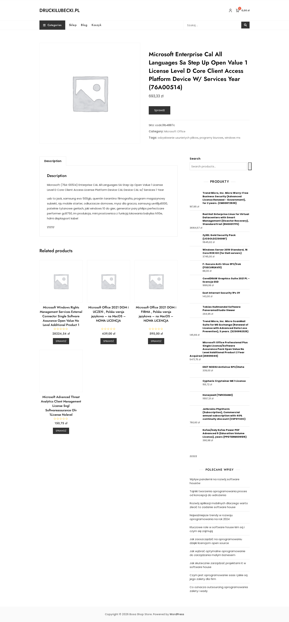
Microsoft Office (174, 131)
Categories (52, 25)
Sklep (73, 25)
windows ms (232, 138)
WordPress (177, 614)
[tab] (52, 161)
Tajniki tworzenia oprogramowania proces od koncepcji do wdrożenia (218, 493)
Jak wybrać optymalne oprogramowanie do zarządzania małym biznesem (217, 553)
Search (195, 159)
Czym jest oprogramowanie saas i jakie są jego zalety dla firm (219, 577)
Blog (84, 25)
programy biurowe (211, 138)
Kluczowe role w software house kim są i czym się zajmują (217, 529)
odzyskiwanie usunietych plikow (178, 138)
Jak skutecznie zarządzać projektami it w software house (218, 565)
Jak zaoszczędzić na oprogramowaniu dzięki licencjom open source (216, 541)
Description (52, 161)
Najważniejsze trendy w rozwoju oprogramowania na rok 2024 (211, 517)
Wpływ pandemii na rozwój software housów (214, 481)
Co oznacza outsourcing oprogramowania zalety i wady (219, 589)
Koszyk (96, 25)
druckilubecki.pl (59, 10)
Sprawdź (159, 110)
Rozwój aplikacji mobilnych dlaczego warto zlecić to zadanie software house (219, 505)
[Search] (250, 166)
